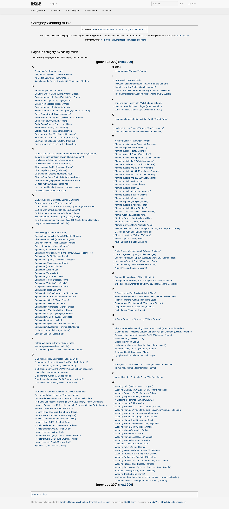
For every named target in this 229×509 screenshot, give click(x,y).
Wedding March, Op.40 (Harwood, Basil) (134, 420)
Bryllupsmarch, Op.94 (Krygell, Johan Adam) (56, 144)
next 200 (125, 62)
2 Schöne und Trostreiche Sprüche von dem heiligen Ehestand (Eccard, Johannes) (153, 332)
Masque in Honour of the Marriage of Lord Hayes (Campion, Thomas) (147, 228)
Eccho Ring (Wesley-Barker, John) (51, 233)
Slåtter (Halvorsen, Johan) (127, 342)
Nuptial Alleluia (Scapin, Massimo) (131, 268)
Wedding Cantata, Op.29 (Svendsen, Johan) (135, 393)
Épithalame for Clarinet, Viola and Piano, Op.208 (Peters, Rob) (64, 253)
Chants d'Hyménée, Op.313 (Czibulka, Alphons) (57, 177)
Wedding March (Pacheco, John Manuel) (134, 437)
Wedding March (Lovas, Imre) (129, 433)
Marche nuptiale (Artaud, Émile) (130, 184)
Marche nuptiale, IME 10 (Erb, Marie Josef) (135, 164)
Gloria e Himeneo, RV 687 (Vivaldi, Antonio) (55, 365)
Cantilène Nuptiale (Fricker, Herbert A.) (53, 164)
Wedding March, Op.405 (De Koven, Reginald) (136, 423)
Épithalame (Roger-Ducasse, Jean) (51, 280)
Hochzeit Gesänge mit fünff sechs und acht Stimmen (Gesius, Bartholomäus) (71, 405)
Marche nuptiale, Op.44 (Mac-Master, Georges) (137, 171)
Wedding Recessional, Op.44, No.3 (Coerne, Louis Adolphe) (143, 467)
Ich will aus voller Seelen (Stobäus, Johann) (135, 87)
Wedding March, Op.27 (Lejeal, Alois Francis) (136, 416)
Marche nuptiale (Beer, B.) (127, 188)
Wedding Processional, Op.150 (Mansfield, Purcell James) (142, 460)
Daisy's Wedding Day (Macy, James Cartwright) (57, 200)
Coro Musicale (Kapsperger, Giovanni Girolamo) (57, 180)
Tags (45, 494)
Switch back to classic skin (173, 502)
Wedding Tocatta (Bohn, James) (130, 474)
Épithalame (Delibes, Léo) (47, 270)
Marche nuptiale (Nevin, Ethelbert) (131, 208)
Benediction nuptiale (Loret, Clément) (52, 107)
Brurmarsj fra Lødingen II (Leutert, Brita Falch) (56, 137)
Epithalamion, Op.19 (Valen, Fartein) (52, 300)
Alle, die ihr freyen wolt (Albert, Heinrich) (54, 74)
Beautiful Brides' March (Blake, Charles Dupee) (57, 94)
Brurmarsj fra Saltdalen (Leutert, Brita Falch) (55, 141)
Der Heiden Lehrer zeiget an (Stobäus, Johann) (57, 395)
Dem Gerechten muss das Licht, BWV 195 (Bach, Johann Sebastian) (67, 220)
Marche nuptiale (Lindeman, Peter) (131, 205)
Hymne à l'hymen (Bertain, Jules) (50, 445)
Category (36, 494)
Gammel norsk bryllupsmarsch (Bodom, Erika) (56, 359)
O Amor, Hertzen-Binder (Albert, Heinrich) (134, 277)
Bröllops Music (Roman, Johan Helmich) (54, 131)
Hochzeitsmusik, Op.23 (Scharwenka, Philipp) (56, 439)
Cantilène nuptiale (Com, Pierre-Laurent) (54, 160)
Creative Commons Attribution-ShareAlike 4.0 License (85, 502)
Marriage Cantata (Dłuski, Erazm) (130, 221)
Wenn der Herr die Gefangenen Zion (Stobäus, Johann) (141, 481)
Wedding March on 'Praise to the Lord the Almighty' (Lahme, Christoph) (148, 410)
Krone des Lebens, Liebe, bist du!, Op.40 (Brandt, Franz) (141, 119)
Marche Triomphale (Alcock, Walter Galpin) (135, 211)
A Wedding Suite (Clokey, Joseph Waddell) (135, 470)
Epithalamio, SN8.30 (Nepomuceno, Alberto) (55, 296)
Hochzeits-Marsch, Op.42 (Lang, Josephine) (55, 415)
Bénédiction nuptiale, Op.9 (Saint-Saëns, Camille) (58, 97)
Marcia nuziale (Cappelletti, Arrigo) (131, 215)
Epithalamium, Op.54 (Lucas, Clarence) (53, 317)
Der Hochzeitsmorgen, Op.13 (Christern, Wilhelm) (58, 435)
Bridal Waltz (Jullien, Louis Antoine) (51, 127)
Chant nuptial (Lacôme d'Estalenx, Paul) (53, 174)
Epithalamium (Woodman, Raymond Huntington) (57, 327)
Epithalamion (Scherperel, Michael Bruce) (54, 307)
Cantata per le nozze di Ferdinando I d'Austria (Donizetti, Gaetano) (66, 153)
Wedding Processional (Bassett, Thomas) (134, 464)
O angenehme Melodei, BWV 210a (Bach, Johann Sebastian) (143, 280)
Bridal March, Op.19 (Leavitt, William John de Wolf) (59, 117)
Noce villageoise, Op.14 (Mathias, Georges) (135, 254)
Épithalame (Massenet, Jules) (49, 276)
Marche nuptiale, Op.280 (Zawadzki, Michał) (135, 178)
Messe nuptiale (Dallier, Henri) (129, 238)
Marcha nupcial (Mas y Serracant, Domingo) (135, 144)
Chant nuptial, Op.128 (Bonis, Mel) (51, 170)
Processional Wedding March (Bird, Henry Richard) (139, 303)
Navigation (38, 10)
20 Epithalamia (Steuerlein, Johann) (51, 286)
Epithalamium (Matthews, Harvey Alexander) (56, 323)
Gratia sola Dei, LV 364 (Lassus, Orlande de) (56, 382)
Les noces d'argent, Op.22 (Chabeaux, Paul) (136, 261)
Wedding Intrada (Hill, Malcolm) (129, 403)
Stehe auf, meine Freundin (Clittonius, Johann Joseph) (140, 345)
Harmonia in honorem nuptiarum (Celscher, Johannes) (60, 392)
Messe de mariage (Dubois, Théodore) (133, 235)
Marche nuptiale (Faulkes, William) (131, 195)
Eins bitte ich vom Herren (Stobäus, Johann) (55, 243)
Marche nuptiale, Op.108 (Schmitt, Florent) (135, 174)
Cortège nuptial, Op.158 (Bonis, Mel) (52, 184)
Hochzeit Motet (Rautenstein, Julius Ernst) (54, 408)
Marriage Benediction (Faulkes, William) (133, 218)
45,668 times (130, 502)
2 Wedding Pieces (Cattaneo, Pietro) (132, 443)
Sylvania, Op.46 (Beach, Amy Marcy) (132, 352)
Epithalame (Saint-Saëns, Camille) (51, 283)
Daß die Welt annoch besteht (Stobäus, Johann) (57, 210)
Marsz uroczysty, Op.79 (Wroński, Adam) (134, 225)
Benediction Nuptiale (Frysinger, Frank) (53, 100)
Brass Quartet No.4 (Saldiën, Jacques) (53, 114)
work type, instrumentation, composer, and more (123, 40)
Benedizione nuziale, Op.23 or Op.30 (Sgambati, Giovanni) (62, 110)
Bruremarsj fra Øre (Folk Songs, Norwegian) (55, 134)
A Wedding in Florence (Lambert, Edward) (134, 400)
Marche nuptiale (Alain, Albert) (129, 181)
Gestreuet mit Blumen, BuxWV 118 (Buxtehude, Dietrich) (61, 362)
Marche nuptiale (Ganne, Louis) (129, 198)
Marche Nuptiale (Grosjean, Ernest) (131, 201)
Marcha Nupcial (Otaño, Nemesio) (131, 147)
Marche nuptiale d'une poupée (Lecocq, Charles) (138, 158)
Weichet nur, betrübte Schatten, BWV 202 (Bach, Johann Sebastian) (147, 477)
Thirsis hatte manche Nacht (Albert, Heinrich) (136, 368)
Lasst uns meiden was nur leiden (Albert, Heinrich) (138, 131)
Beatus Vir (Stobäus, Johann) (48, 90)
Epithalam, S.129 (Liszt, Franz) (49, 249)
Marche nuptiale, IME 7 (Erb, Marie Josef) (134, 161)
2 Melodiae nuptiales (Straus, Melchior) (133, 232)
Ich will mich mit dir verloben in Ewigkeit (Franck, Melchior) (142, 90)
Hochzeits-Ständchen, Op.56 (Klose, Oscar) (55, 419)
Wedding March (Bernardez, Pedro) (131, 430)
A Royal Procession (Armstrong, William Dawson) (138, 319)
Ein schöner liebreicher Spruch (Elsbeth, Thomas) (58, 236)
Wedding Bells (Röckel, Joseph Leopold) (134, 386)
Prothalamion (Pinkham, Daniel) (130, 310)
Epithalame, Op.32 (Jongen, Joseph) (52, 256)
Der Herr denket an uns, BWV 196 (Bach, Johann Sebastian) (63, 398)
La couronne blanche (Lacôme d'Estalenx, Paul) (57, 187)
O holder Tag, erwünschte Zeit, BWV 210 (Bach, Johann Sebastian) (146, 284)
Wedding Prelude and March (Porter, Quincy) (136, 454)
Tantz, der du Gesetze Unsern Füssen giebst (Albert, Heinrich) (144, 364)
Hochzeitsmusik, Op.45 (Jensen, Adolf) (53, 442)
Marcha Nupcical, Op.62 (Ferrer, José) (133, 154)
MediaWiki (154, 502)
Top (94, 29)
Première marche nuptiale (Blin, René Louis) (135, 300)
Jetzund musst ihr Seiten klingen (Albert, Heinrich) (138, 106)
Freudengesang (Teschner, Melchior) (52, 346)
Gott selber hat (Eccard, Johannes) (51, 372)
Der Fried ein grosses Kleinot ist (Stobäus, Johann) (59, 350)
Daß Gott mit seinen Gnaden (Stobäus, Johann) (57, 213)
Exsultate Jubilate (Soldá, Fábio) (50, 334)
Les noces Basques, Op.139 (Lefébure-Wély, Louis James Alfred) (145, 258)
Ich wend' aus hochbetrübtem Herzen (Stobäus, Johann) (141, 84)
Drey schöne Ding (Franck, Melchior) (52, 223)
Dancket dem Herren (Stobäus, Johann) (53, 203)
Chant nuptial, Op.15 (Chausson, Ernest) (54, 167)
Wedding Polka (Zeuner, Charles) (130, 447)
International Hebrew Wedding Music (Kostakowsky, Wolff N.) (143, 94)
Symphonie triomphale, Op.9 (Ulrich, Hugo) (135, 355)
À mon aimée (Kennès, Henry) (49, 71)
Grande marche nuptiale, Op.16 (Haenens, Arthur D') (59, 379)
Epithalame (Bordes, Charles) (49, 266)
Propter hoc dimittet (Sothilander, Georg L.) (135, 306)
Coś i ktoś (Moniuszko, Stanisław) (50, 191)
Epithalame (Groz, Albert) (47, 273)
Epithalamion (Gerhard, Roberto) (50, 303)
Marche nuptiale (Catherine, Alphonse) (133, 191)
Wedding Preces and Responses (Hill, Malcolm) (137, 450)
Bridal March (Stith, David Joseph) (51, 121)
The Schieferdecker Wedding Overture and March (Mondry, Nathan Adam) (149, 328)
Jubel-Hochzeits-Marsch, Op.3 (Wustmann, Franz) (138, 110)
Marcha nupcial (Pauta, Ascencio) (130, 151)
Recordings (72, 10)
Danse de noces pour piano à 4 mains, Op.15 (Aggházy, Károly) (64, 206)
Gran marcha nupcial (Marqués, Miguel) (53, 376)
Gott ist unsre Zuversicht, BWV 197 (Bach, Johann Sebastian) (64, 369)
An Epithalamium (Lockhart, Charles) (52, 78)
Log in (192, 3)
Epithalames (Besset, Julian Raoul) (51, 263)
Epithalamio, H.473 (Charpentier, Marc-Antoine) (57, 293)
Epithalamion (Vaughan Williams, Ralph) (53, 310)
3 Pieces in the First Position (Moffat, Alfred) (135, 293)
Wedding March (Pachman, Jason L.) (132, 440)
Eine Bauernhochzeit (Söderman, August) (54, 239)
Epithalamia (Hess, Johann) (48, 290)
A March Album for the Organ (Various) (133, 141)
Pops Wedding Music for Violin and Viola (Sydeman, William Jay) (145, 296)
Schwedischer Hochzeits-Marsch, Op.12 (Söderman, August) (143, 335)
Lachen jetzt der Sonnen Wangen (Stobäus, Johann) (139, 128)
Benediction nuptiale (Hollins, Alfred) (52, 104)
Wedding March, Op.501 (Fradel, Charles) (134, 427)
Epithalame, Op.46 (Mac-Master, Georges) (55, 259)
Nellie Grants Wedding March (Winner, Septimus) (138, 251)
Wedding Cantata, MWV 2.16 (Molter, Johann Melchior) (141, 390)
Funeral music (182, 35)
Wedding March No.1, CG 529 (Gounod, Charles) (138, 406)
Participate (90, 10)
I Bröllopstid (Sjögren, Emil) (127, 80)
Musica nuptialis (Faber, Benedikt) (131, 242)
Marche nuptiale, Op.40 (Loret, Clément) (134, 168)
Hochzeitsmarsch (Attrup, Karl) (49, 432)
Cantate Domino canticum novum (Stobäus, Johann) (59, 157)
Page (52, 3)
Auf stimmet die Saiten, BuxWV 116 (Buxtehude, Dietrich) (62, 81)
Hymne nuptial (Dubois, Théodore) (131, 71)
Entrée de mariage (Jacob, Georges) (52, 246)
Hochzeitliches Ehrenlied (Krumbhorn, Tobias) (56, 412)
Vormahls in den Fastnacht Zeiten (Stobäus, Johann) (139, 377)
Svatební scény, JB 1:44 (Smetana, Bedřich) (135, 349)
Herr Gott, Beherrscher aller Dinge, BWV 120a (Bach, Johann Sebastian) (69, 402)
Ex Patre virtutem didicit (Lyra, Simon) (52, 330)
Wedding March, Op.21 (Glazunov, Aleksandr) (136, 413)
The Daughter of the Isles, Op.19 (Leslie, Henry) (57, 216)
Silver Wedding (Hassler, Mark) (129, 338)
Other (106, 10)
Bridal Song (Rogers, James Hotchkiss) (53, 124)
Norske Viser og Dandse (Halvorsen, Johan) (135, 264)
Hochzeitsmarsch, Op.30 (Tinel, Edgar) (53, 429)
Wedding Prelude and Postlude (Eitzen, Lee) (136, 457)
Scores (55, 10)
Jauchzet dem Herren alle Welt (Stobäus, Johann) (138, 103)
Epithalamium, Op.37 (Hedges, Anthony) (54, 313)
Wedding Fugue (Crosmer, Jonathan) (132, 396)
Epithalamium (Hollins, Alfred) (49, 320)
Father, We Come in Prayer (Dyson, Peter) (55, 343)
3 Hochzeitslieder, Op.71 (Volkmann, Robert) (56, 425)
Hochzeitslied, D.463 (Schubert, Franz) (53, 422)
